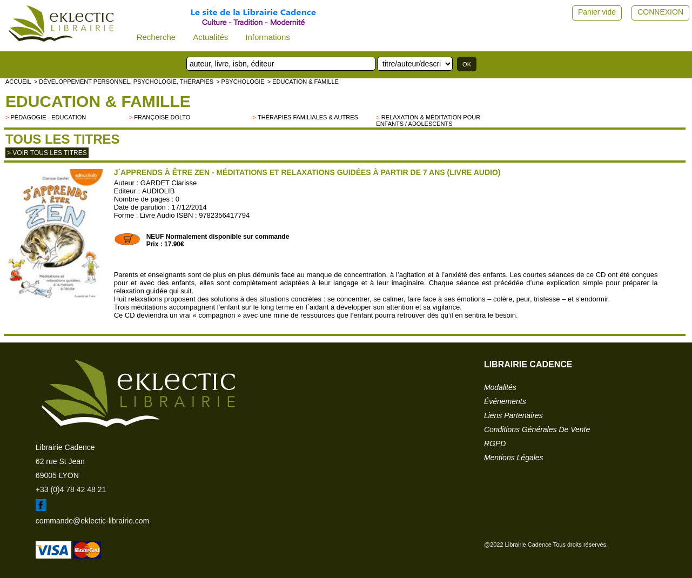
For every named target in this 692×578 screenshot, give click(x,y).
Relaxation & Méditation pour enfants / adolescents (428, 120)
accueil (18, 81)
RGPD (495, 443)
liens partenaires (513, 415)
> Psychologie (240, 81)
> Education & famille (303, 81)
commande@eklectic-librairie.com (92, 520)
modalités (500, 387)
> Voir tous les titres (47, 153)
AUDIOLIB (158, 191)
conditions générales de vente (537, 429)
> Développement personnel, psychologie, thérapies (123, 81)
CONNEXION (660, 12)
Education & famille (98, 101)
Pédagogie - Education (48, 117)
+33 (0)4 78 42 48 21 (71, 489)
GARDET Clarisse (168, 183)
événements (505, 401)
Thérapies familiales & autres (308, 117)
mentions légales (513, 457)
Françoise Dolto (162, 117)
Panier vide (597, 12)
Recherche (156, 37)
